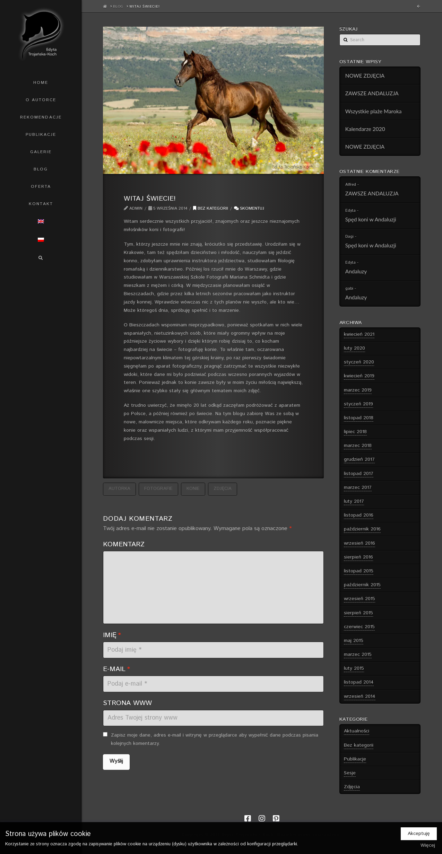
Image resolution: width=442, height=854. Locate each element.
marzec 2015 (358, 654)
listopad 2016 (358, 515)
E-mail (116, 669)
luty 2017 (354, 501)
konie (193, 488)
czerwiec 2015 (359, 626)
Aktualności (356, 731)
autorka (119, 488)
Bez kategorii (210, 208)
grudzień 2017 (359, 459)
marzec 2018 (358, 445)
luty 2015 (354, 668)
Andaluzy (356, 271)
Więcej (428, 845)
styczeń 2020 (359, 362)
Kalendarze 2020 (365, 129)
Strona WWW (127, 703)
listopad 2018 (358, 417)
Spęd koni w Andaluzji (370, 219)
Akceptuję (419, 833)
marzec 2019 (358, 390)
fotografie (158, 488)
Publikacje (355, 759)
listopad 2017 (358, 473)
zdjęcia (223, 488)
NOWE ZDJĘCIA (364, 75)
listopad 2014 (359, 682)
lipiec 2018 (355, 431)
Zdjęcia (352, 786)
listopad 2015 (358, 570)
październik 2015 (362, 584)
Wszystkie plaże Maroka (373, 111)
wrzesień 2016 (359, 543)
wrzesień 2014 (359, 696)
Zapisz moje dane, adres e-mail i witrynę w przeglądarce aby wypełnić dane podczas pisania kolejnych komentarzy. (214, 739)
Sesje (350, 772)
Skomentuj (249, 208)
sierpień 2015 (358, 612)
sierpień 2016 (358, 557)
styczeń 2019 (358, 403)
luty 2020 (354, 348)
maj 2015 (353, 640)
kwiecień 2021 (359, 334)
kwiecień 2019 (359, 375)
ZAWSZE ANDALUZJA (372, 93)
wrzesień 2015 (359, 598)
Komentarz (124, 544)
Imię (112, 635)
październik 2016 (362, 529)
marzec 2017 (358, 487)
